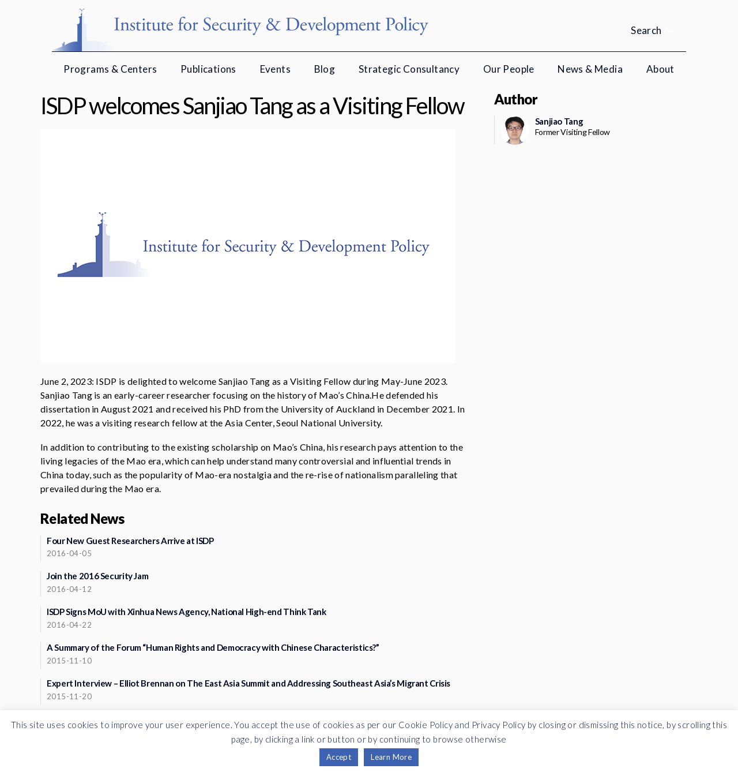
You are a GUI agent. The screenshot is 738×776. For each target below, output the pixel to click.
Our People (508, 69)
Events (275, 69)
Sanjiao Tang (559, 121)
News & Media (590, 69)
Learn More (391, 757)
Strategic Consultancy (409, 69)
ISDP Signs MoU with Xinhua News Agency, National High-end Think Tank (186, 611)
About (660, 69)
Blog (325, 69)
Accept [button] (338, 757)
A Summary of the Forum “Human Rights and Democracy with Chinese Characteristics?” (213, 647)
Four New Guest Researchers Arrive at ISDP (130, 540)
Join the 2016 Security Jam (97, 576)
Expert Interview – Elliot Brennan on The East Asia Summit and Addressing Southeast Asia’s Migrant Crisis (248, 683)
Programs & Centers (110, 69)
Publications (208, 69)
